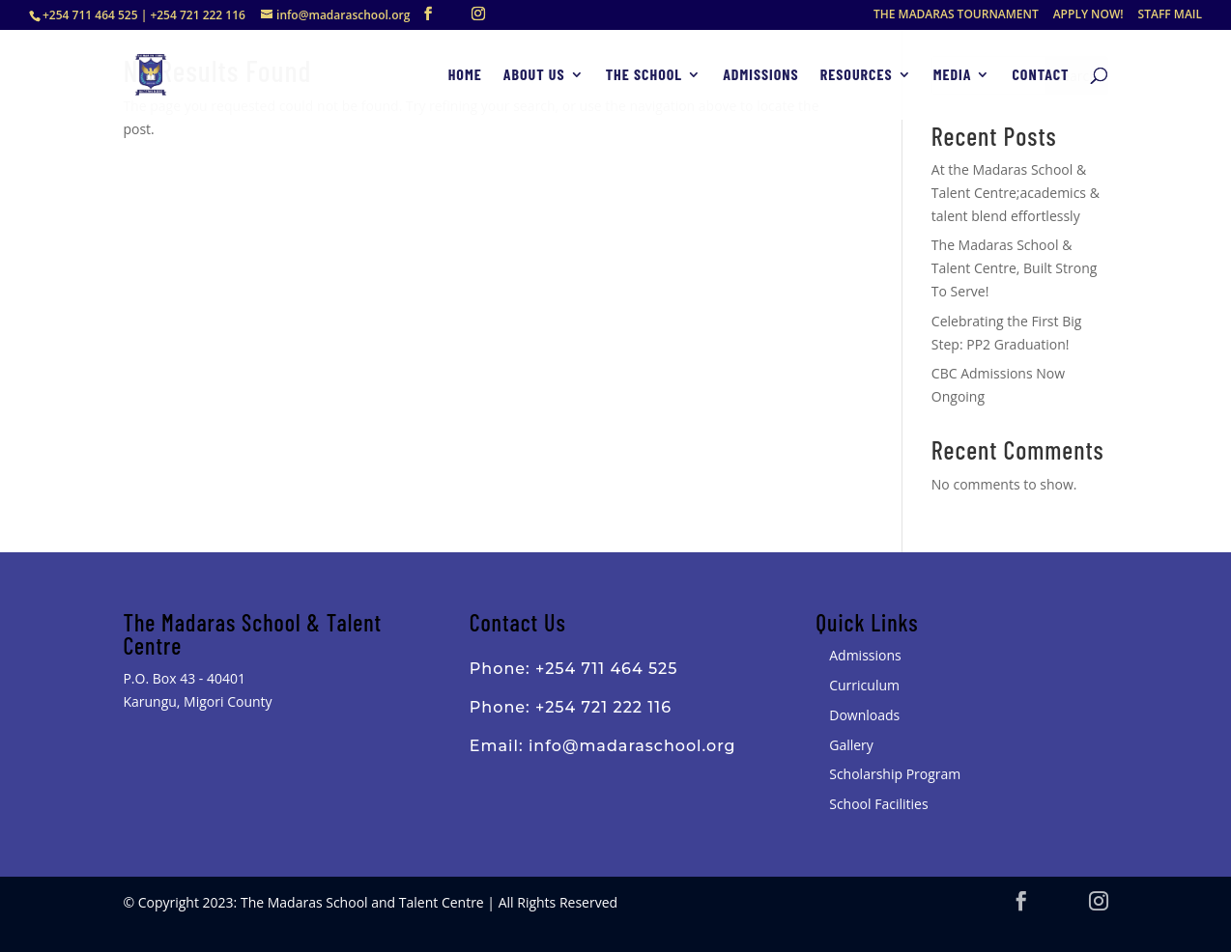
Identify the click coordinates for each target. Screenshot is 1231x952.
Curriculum (864, 685)
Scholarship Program (894, 774)
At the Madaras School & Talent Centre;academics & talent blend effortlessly (1015, 192)
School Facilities (878, 804)
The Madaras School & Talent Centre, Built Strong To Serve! (1014, 268)
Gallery (851, 745)
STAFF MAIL (1170, 15)
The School (644, 75)
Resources (856, 75)
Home (465, 75)
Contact (1040, 75)
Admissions (761, 75)
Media (952, 75)
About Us (534, 75)
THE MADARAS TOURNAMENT (956, 15)
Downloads (864, 715)
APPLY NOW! (1088, 15)
